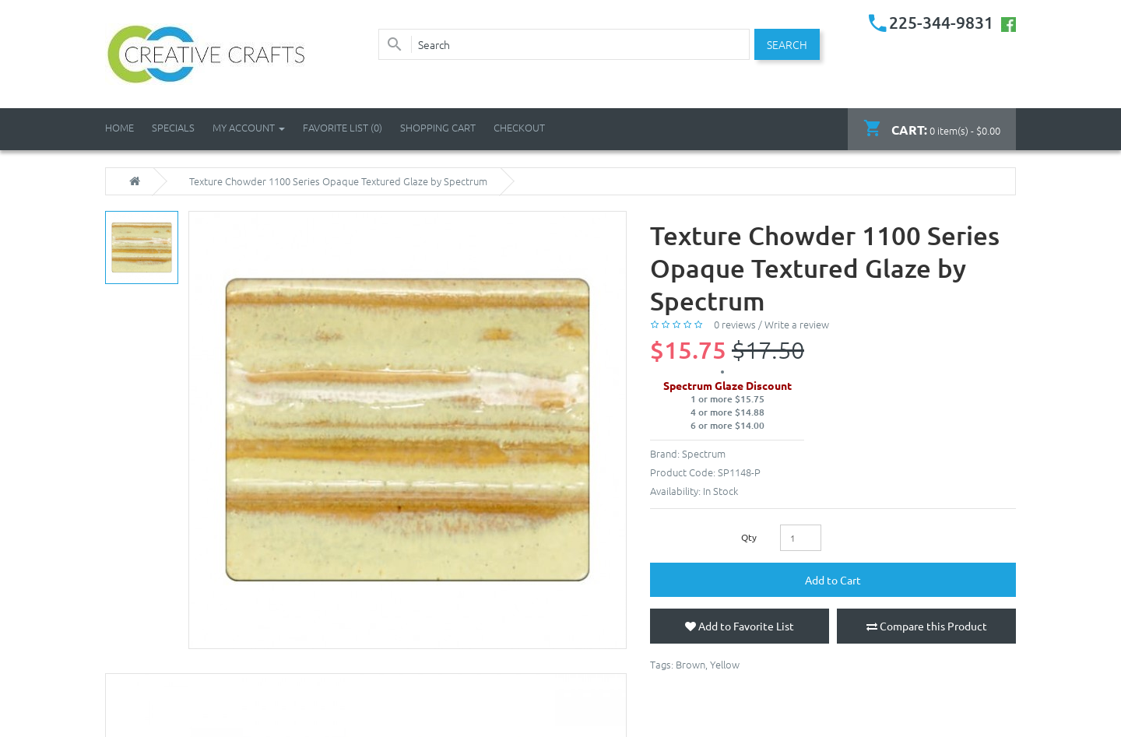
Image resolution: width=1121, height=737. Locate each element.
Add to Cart (833, 580)
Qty (749, 537)
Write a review (796, 324)
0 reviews (735, 324)
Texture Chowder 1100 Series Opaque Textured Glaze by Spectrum (338, 181)
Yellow (725, 664)
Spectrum (704, 453)
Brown (690, 664)
